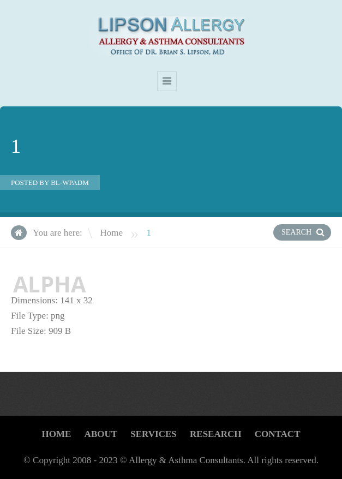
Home (111, 232)
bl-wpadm (70, 182)
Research (215, 434)
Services (153, 434)
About (101, 434)
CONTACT (278, 434)
